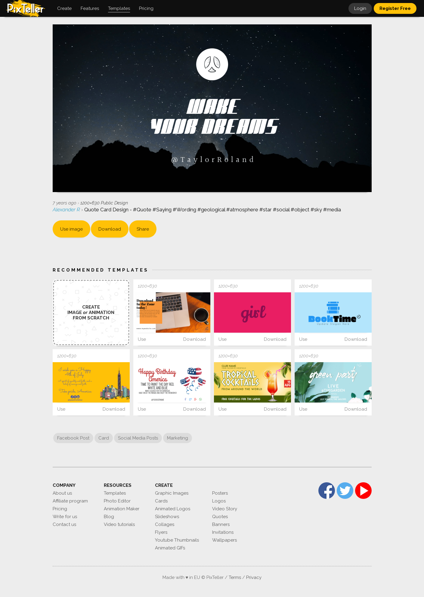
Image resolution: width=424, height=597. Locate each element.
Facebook (326, 490)
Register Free (395, 8)
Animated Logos (172, 508)
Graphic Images (171, 493)
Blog (109, 516)
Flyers (161, 532)
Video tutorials (119, 524)
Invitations (223, 532)
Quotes (220, 516)
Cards (161, 501)
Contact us (64, 524)
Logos (219, 501)
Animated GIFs (170, 548)
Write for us (65, 516)
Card (103, 438)
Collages (164, 524)
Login (360, 8)
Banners (221, 524)
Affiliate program (70, 501)
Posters (220, 493)
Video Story (224, 508)
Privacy (254, 577)
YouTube (363, 490)
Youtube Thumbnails (177, 540)
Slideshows (167, 516)
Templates (115, 493)
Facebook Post (73, 438)
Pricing (60, 508)
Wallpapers (224, 540)
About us (62, 493)
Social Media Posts (138, 438)
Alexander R (67, 210)
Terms (235, 577)
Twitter (345, 490)
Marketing (177, 438)
